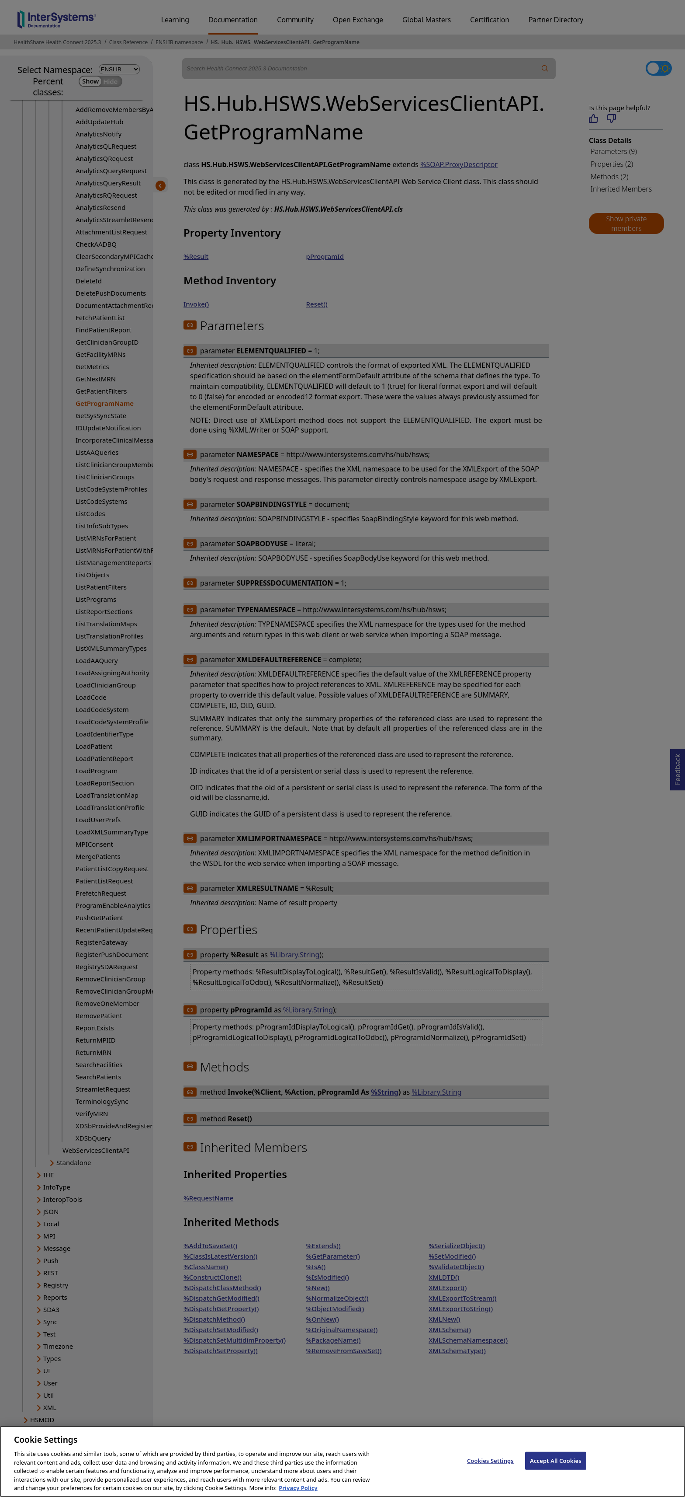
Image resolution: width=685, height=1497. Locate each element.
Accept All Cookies (555, 1467)
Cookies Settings (490, 1467)
